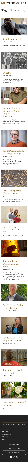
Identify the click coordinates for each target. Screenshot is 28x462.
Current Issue (6, 429)
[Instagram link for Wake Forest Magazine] (14, 457)
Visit (14, 424)
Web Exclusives (6, 434)
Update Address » (14, 453)
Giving (10, 424)
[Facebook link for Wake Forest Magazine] (11, 457)
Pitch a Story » (14, 444)
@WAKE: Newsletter (7, 436)
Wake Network (21, 424)
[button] (25, 3)
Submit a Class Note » (14, 449)
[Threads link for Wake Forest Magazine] (17, 457)
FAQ (3, 439)
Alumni (5, 424)
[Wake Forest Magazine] (12, 3)
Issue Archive (6, 431)
